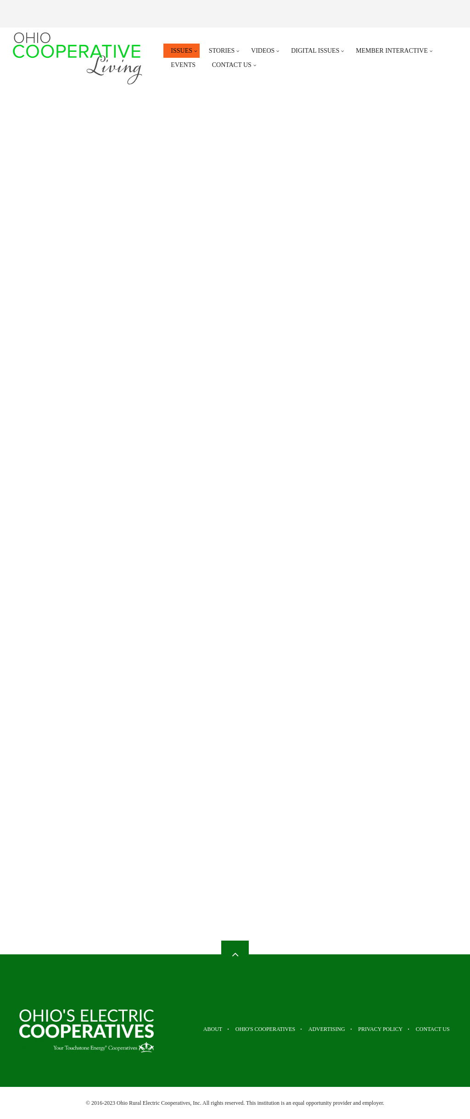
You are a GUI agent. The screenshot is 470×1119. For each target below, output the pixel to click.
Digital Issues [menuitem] (315, 50)
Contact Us (434, 1029)
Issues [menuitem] (181, 50)
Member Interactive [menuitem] (392, 50)
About (189, 1029)
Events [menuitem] (183, 64)
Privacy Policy (375, 1029)
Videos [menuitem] (262, 50)
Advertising (315, 1029)
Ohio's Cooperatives (248, 1029)
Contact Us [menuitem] (232, 64)
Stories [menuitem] (222, 50)
